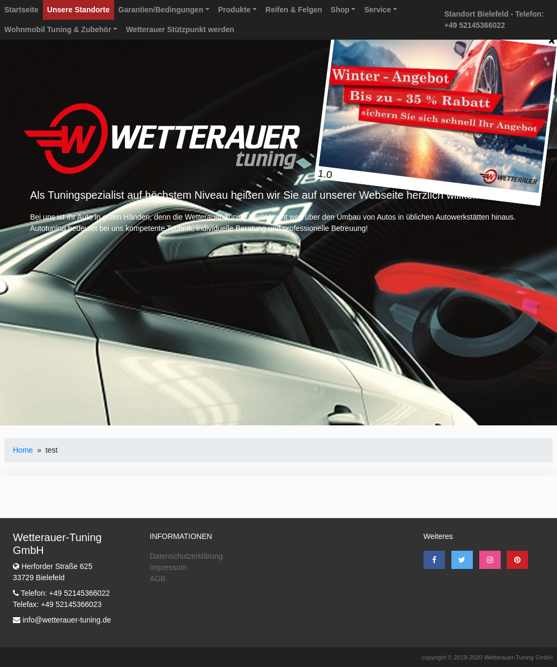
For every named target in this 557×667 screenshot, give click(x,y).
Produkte (234, 9)
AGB (158, 578)
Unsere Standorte (78, 9)
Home (23, 450)
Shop (340, 9)
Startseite (21, 9)
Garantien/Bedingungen (161, 9)
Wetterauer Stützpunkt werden (180, 29)
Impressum (168, 567)
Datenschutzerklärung (186, 556)
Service (377, 9)
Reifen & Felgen (293, 9)
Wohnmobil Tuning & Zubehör (57, 29)
